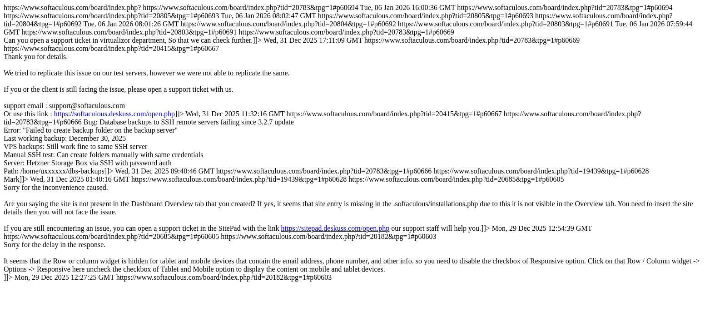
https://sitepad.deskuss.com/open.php (335, 228)
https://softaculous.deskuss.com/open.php (114, 114)
